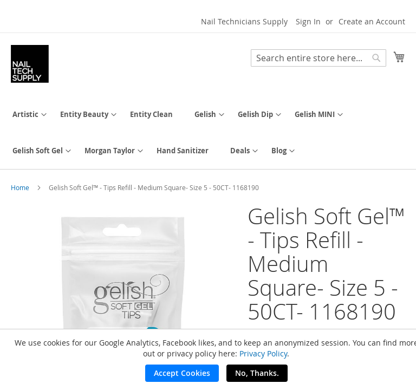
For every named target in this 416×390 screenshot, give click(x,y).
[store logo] (30, 64)
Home (20, 187)
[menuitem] (25, 114)
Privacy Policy (263, 353)
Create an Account (372, 21)
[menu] (208, 132)
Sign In (308, 21)
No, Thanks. (257, 373)
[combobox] (318, 58)
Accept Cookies (182, 373)
